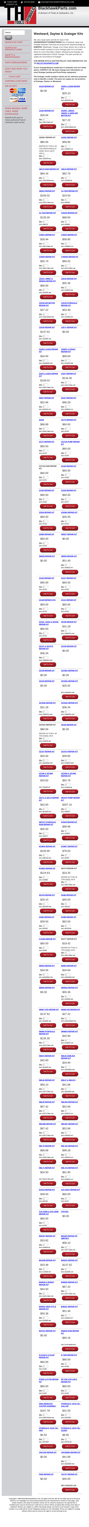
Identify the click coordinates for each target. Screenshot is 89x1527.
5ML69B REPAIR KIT (47, 1124)
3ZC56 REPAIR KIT (69, 622)
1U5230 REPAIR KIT (69, 213)
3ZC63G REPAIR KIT (69, 703)
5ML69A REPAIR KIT (69, 1102)
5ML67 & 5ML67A (68, 1080)
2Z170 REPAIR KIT (68, 420)
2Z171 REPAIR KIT (46, 442)
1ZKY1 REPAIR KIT (69, 327)
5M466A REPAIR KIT (69, 1031)
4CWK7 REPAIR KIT (69, 846)
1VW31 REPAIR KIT (47, 235)
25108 (41, 420)
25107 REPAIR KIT (68, 398)
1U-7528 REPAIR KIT (69, 191)
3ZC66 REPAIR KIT (69, 725)
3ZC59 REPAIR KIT (47, 671)
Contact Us (11, 4)
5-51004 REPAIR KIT (47, 939)
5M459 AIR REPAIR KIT (70, 1010)
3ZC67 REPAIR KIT (47, 752)
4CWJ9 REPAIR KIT (69, 822)
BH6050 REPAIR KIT (69, 1282)
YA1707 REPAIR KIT (69, 1474)
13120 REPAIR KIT (46, 111)
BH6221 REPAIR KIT (69, 1307)
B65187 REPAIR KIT (47, 1236)
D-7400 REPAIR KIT (69, 1355)
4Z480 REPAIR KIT (68, 895)
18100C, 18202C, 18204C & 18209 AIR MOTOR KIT (69, 113)
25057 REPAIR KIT (46, 398)
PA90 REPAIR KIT (46, 1474)
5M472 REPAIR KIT (47, 1056)
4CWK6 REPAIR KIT (47, 846)
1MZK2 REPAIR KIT (47, 191)
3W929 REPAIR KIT (69, 556)
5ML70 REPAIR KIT (47, 1146)
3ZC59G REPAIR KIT (69, 671)
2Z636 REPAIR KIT (46, 512)
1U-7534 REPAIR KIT (47, 213)
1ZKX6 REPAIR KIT (69, 279)
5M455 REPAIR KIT (47, 988)
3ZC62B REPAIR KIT (47, 703)
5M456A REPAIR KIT (69, 988)
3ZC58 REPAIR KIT (69, 646)
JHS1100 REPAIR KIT (48, 1452)
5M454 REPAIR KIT (47, 966)
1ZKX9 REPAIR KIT (47, 327)
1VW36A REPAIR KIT (69, 257)
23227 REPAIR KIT (68, 374)
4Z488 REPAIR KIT (68, 917)
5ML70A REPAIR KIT (69, 1146)
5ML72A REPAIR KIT (69, 1168)
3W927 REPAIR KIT (69, 534)
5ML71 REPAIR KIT (47, 1168)
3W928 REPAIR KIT (47, 556)
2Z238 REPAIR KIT (68, 490)
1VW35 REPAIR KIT (47, 257)
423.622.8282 (29, 2)
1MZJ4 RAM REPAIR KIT (49, 169)
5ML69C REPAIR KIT (69, 1124)
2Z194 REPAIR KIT (68, 466)
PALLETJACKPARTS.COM (47, 63)
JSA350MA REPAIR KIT (70, 1452)
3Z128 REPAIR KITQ (47, 600)
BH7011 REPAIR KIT (47, 1331)
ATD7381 (64, 1212)
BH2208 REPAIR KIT (47, 1260)
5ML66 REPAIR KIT (47, 1080)
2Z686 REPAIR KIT (46, 534)
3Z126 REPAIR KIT (46, 578)
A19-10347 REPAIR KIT (70, 1190)
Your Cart (12, 2)
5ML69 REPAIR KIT (47, 1102)
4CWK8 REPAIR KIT (47, 868)
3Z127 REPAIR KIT (68, 578)
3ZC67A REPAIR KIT (69, 752)
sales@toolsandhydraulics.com (57, 2)
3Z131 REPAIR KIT (68, 600)
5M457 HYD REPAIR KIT (49, 1010)
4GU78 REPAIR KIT (47, 895)
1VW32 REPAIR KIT (69, 235)
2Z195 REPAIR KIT (46, 490)
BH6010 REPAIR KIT (69, 1260)
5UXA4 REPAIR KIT (47, 1190)
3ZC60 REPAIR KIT (47, 681)
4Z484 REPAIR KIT (46, 917)
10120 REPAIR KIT (46, 86)
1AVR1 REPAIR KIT (69, 137)
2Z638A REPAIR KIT (69, 512)
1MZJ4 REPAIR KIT (69, 169)
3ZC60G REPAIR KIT (69, 681)
